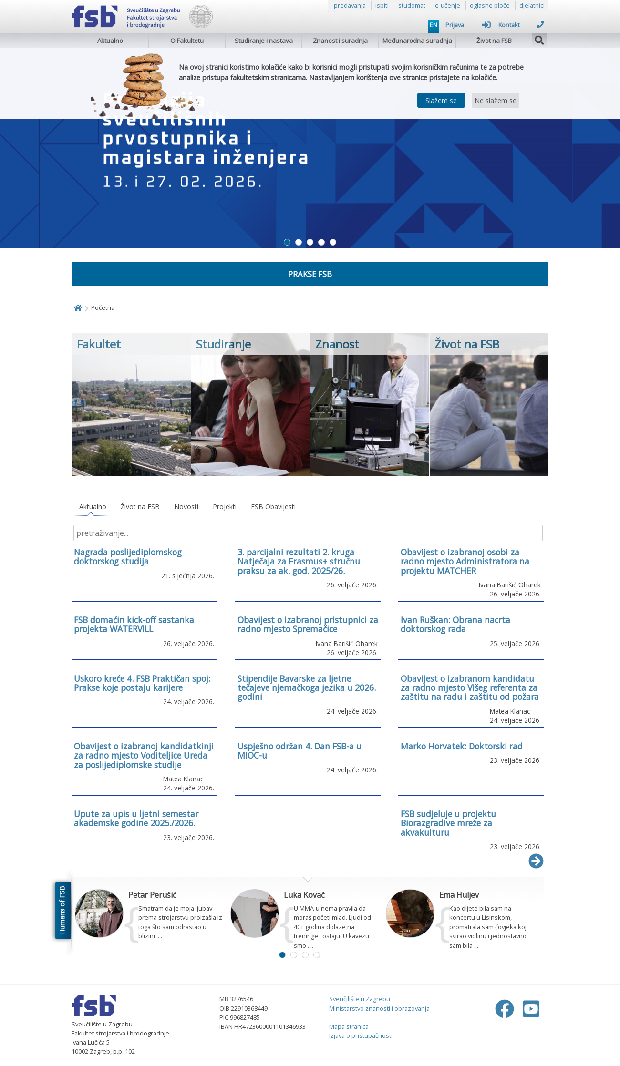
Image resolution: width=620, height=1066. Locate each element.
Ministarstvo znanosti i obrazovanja (379, 1008)
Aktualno (110, 40)
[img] (539, 39)
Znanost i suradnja (340, 40)
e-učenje (447, 5)
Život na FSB (494, 40)
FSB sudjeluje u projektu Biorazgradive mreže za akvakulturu (448, 823)
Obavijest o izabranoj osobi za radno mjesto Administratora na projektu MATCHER (465, 561)
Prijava (468, 24)
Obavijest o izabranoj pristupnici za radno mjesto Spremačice (308, 624)
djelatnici (532, 5)
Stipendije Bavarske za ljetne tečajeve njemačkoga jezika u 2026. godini (307, 688)
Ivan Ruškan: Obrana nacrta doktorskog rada (455, 624)
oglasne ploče (490, 5)
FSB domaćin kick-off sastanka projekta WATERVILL (134, 624)
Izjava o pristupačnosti (361, 1035)
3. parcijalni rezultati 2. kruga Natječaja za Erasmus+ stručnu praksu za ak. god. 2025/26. (299, 561)
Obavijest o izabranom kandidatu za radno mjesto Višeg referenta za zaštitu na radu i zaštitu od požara (470, 688)
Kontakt (521, 24)
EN (433, 24)
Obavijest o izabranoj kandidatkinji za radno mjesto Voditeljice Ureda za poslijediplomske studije (144, 755)
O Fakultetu (187, 40)
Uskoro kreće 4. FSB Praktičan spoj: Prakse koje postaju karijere (142, 683)
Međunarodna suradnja (417, 40)
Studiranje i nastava (264, 40)
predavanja (350, 5)
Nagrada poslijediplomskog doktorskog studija (128, 556)
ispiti (382, 5)
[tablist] (308, 507)
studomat (411, 5)
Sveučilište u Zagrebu (359, 998)
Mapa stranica (349, 1026)
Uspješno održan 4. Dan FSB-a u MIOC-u (300, 750)
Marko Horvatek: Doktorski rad (462, 746)
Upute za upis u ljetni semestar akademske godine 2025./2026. (136, 818)
